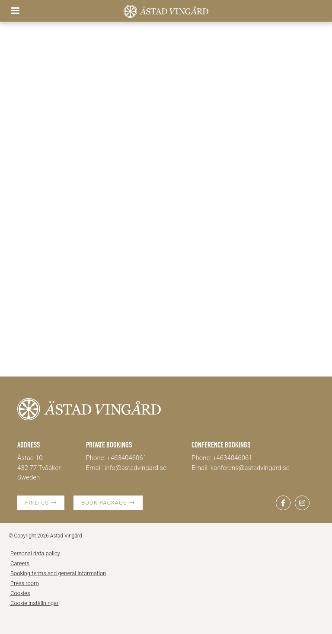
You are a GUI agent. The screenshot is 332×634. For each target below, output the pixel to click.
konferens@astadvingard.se (250, 468)
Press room (24, 583)
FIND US (41, 502)
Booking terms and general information (58, 573)
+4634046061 (127, 458)
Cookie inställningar (34, 603)
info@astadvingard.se (135, 468)
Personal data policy (35, 553)
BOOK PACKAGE (107, 502)
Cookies (20, 593)
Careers (19, 563)
